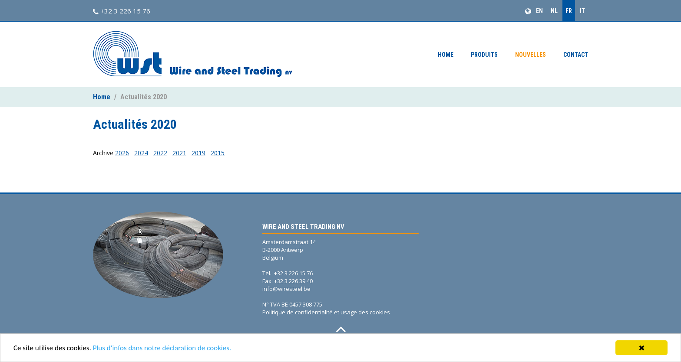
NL (554, 10)
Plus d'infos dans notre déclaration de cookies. (162, 348)
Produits (484, 54)
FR (568, 10)
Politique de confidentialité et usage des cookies (326, 312)
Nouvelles (530, 54)
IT (582, 10)
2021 (179, 153)
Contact (575, 54)
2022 (160, 153)
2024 (141, 153)
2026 (122, 153)
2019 (198, 153)
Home (445, 54)
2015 (218, 153)
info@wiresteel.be (286, 289)
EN (539, 10)
